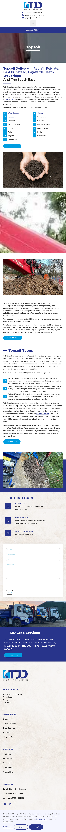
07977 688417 (42, 414)
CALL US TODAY (33, 30)
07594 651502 (30, 521)
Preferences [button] (8, 827)
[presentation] (21, 585)
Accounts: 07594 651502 (34, 12)
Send (9, 592)
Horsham (12, 117)
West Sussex (13, 113)
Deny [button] (21, 827)
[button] (33, 23)
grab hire (9, 99)
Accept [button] (36, 827)
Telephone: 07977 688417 (34, 15)
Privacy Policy (41, 819)
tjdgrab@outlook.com (33, 18)
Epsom (40, 113)
